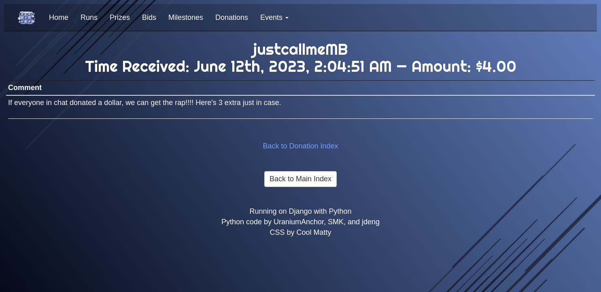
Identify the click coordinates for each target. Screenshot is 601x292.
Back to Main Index (300, 179)
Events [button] (274, 17)
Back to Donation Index (300, 146)
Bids (149, 17)
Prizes (120, 17)
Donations (231, 17)
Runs (89, 17)
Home (58, 17)
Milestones (185, 17)
